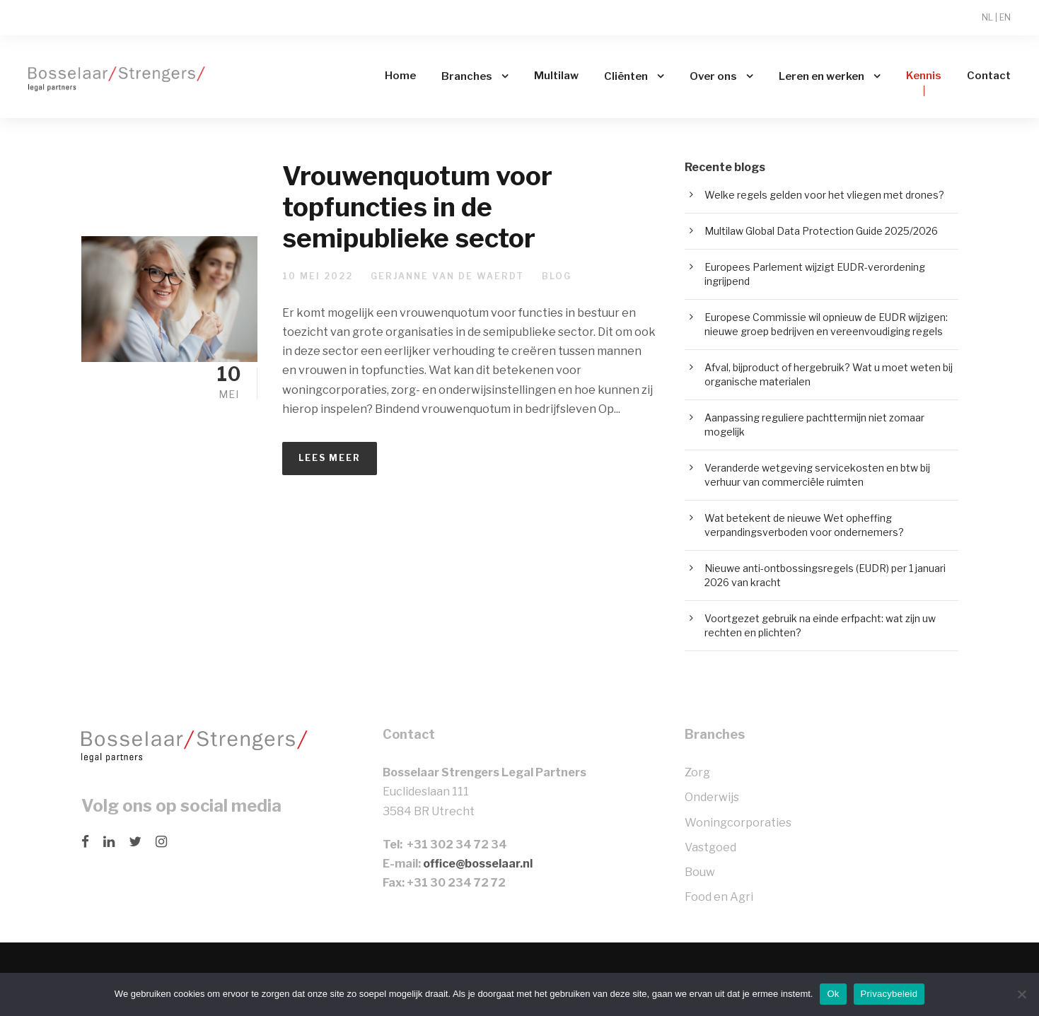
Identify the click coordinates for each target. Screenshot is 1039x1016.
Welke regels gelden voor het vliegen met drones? (824, 195)
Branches (466, 76)
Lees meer (329, 457)
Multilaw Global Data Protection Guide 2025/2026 (821, 231)
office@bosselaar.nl (478, 863)
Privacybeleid (889, 993)
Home (400, 75)
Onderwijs (712, 797)
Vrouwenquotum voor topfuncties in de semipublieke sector (417, 207)
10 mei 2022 (317, 276)
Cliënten (626, 76)
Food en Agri (719, 897)
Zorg (697, 772)
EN (1005, 17)
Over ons (713, 76)
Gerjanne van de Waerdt (447, 276)
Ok (833, 993)
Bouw (700, 872)
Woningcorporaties (738, 822)
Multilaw (556, 75)
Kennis (923, 75)
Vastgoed (710, 847)
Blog (556, 276)
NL (987, 17)
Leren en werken (821, 76)
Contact (989, 75)
